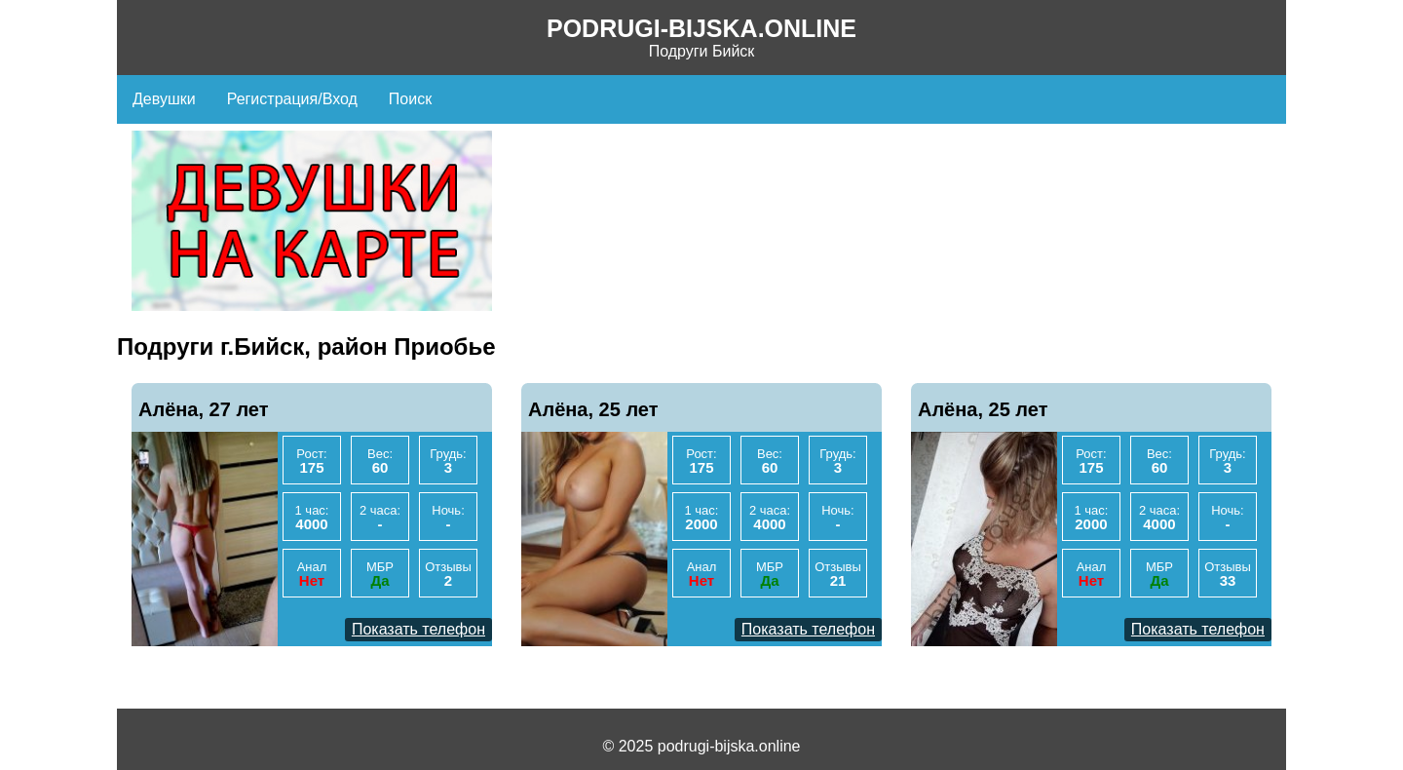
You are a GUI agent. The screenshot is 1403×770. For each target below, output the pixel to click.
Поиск (410, 99)
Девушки (164, 99)
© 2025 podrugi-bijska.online (701, 746)
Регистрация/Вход (292, 99)
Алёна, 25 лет (593, 409)
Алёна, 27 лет (203, 409)
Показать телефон (418, 629)
